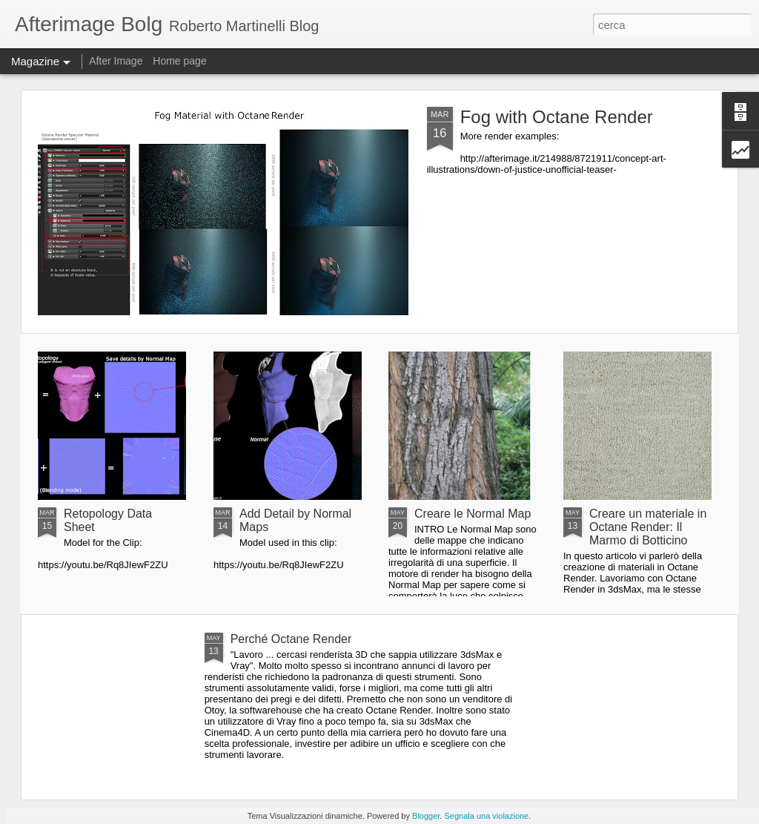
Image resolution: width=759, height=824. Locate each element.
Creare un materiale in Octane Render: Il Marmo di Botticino (647, 527)
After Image (115, 61)
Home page (179, 61)
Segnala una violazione (486, 815)
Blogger (426, 815)
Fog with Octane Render (556, 117)
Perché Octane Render (291, 639)
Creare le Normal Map (472, 513)
